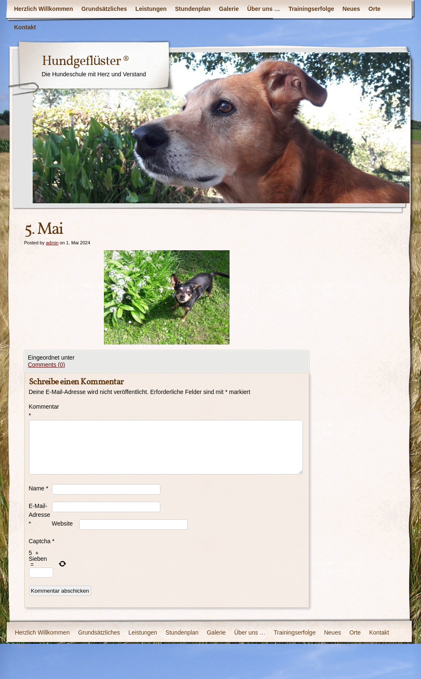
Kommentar (40, 411)
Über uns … (263, 8)
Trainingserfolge (311, 8)
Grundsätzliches (104, 8)
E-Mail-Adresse (39, 515)
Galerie (229, 8)
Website (62, 523)
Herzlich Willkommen (43, 8)
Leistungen (151, 8)
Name (39, 488)
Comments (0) (46, 364)
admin (52, 242)
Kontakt (25, 27)
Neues (351, 8)
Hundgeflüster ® (85, 61)
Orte (375, 8)
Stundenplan (193, 8)
